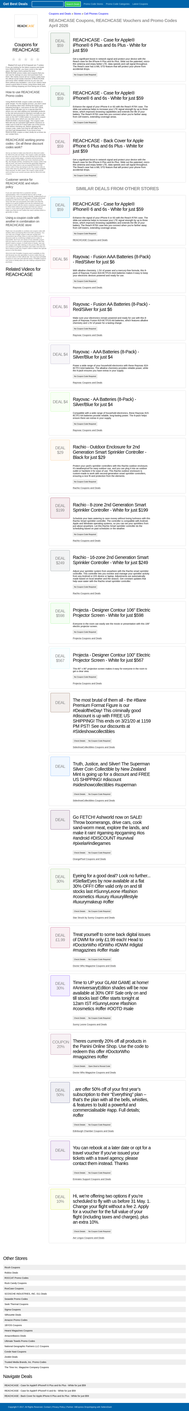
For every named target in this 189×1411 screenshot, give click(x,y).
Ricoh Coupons (12, 1267)
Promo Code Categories (118, 4)
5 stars (38, 59)
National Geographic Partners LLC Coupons (27, 1346)
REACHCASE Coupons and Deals (90, 240)
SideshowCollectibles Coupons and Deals (94, 747)
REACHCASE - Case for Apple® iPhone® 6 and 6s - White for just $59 (40, 1390)
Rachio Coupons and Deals (86, 488)
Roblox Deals (11, 1272)
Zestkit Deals (11, 1357)
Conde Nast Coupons (15, 1351)
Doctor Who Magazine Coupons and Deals (94, 966)
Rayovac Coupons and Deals (87, 287)
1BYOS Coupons (13, 1325)
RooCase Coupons (14, 1288)
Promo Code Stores (93, 4)
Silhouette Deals (13, 1315)
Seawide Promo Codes (16, 1299)
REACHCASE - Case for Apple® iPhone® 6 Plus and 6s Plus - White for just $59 (45, 1385)
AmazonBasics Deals (15, 1336)
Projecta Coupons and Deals (87, 638)
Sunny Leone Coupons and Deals (90, 1024)
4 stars (32, 59)
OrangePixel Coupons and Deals (89, 859)
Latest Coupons (140, 4)
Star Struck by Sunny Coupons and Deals (94, 917)
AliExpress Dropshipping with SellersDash (93, 1407)
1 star (14, 59)
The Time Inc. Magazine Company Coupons (27, 1367)
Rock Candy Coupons (16, 1283)
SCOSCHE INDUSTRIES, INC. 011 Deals (26, 1293)
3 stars (26, 59)
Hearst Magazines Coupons (19, 1330)
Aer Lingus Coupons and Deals (88, 1238)
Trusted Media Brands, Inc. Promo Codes (25, 1362)
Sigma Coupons (13, 1309)
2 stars (20, 59)
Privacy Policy (58, 1407)
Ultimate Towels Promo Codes (20, 1341)
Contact (47, 1407)
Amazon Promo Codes (16, 1320)
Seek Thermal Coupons (16, 1304)
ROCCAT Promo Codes (16, 1278)
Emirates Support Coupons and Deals (92, 1179)
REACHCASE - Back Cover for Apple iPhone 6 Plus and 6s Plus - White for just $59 (47, 1396)
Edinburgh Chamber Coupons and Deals (93, 1131)
